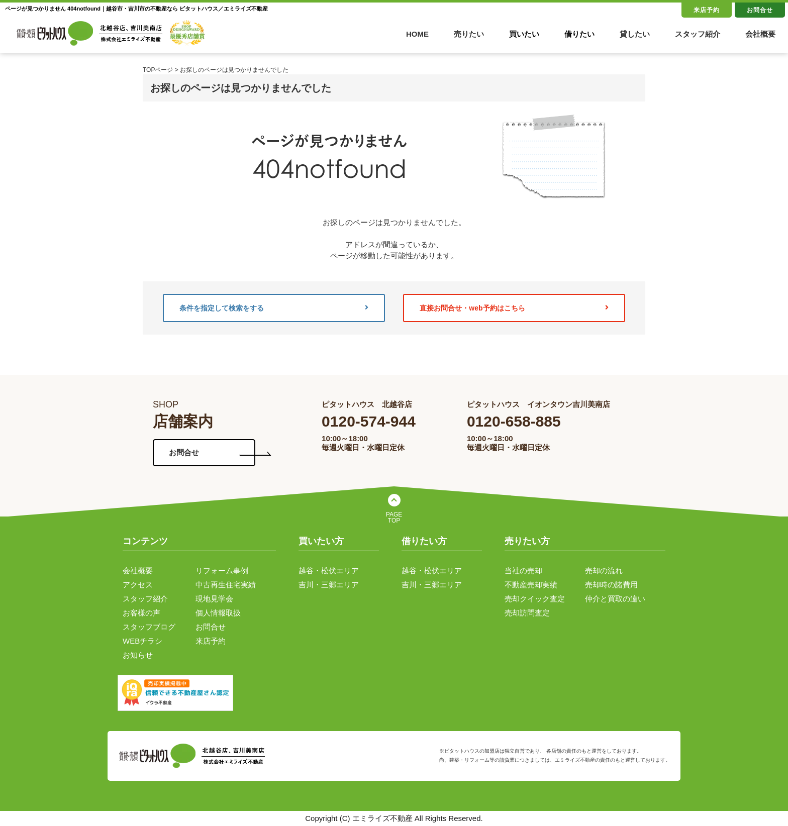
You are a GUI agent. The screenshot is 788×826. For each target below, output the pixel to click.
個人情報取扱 (218, 612)
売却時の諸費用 (611, 584)
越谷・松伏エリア (329, 570)
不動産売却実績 (531, 584)
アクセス (138, 584)
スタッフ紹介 (697, 34)
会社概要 (760, 34)
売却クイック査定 (535, 598)
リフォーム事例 (221, 570)
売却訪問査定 (527, 612)
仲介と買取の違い (615, 598)
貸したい (635, 34)
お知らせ (138, 655)
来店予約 (707, 10)
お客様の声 (141, 612)
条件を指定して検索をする (273, 308)
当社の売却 (523, 570)
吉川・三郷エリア (329, 584)
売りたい (469, 34)
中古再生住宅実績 (225, 584)
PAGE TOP (394, 517)
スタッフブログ (149, 627)
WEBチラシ (142, 641)
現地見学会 (214, 598)
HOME (417, 34)
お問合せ (760, 10)
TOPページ (158, 69)
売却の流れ (604, 570)
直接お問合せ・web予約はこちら (514, 308)
